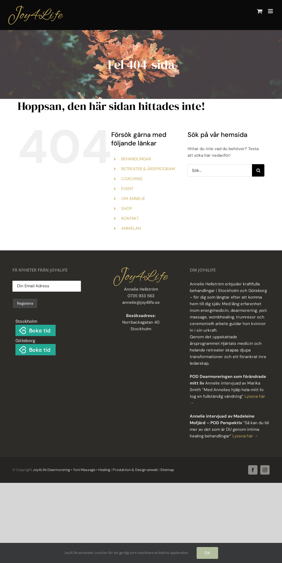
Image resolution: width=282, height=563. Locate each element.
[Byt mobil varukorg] (259, 11)
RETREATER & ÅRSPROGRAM (148, 169)
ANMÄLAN (131, 228)
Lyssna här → (245, 436)
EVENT (127, 188)
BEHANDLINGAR (136, 159)
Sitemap (166, 469)
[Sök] (258, 170)
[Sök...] (220, 170)
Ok (207, 552)
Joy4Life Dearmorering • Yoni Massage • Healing (71, 469)
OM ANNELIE (133, 198)
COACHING (131, 179)
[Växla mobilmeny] (271, 11)
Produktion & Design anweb (135, 469)
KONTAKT (130, 218)
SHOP (126, 208)
